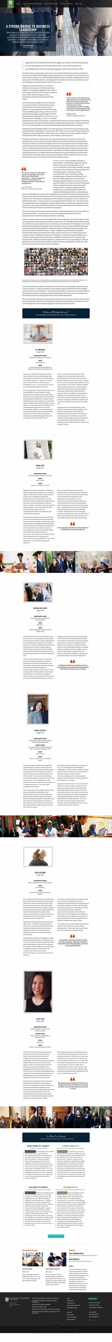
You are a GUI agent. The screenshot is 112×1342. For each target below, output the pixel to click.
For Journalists (94, 1317)
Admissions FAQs (72, 1307)
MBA (24, 3)
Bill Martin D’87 (58, 161)
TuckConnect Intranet (95, 1307)
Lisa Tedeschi (45, 118)
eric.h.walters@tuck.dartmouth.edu (80, 1261)
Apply (68, 1298)
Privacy (76, 1329)
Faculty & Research (66, 3)
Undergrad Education (35, 3)
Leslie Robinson (48, 116)
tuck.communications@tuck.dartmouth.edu (83, 1255)
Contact (69, 1312)
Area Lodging (71, 1319)
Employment (92, 1312)
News (76, 3)
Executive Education (51, 3)
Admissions (70, 1300)
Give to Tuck (92, 1298)
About (18, 3)
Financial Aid (71, 1303)
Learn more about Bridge (56, 1236)
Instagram (89, 1320)
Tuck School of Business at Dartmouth (10, 4)
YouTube (95, 1320)
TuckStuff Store (94, 1305)
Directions (70, 1314)
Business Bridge (46, 69)
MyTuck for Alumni (94, 1302)
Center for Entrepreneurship (41, 1304)
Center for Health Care (39, 1307)
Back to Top (56, 1326)
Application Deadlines (73, 1305)
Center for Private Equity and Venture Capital (46, 1309)
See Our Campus (72, 1317)
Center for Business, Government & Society (45, 1298)
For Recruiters (93, 1314)
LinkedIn (92, 1320)
